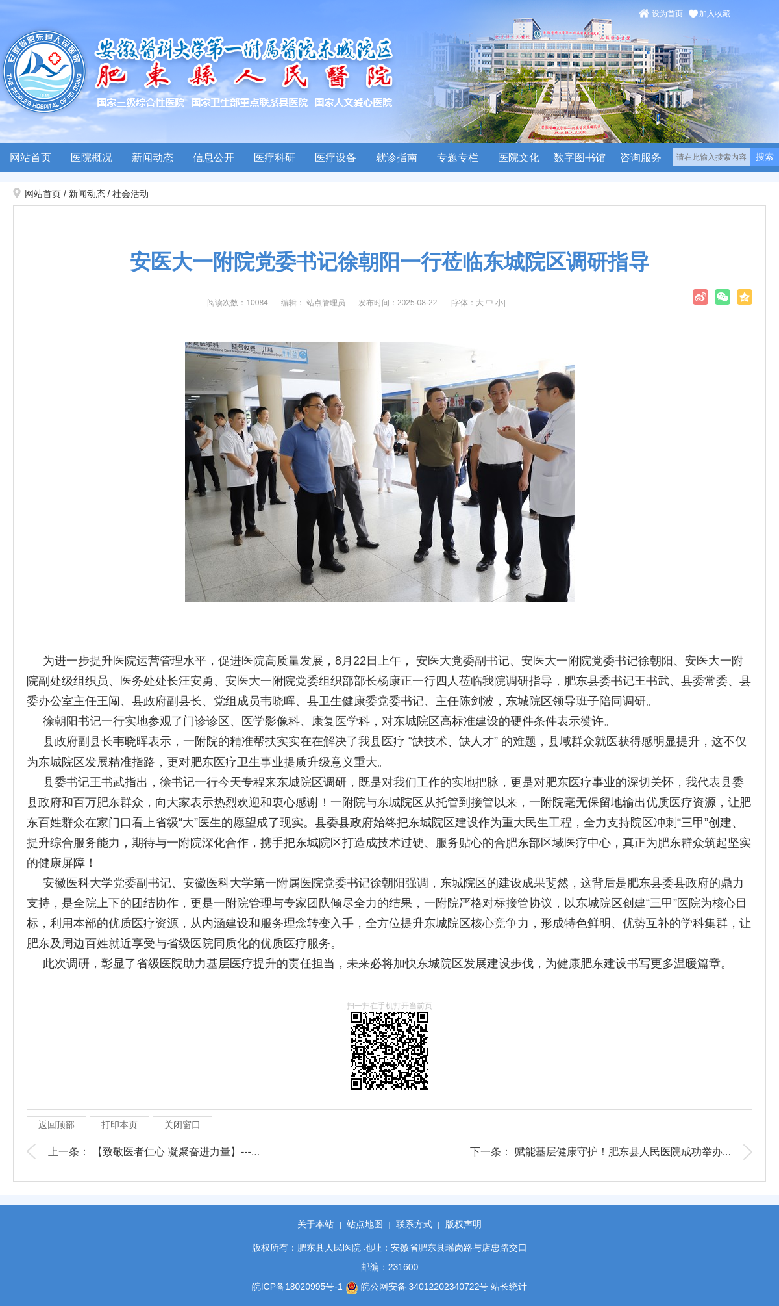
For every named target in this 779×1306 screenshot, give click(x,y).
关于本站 (315, 1224)
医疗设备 (335, 157)
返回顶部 (56, 1125)
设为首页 (667, 13)
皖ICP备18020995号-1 (297, 1286)
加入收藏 (714, 13)
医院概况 (91, 157)
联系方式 (414, 1224)
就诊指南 (396, 157)
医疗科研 (274, 157)
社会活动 (130, 193)
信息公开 (213, 157)
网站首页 (30, 157)
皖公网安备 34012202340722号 (417, 1286)
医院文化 (518, 157)
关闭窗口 (182, 1125)
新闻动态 (152, 157)
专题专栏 (457, 157)
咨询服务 (641, 157)
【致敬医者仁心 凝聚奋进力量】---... (176, 1151)
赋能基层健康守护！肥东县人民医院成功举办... (623, 1151)
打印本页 (119, 1125)
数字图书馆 (580, 157)
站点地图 (365, 1224)
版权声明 (463, 1224)
